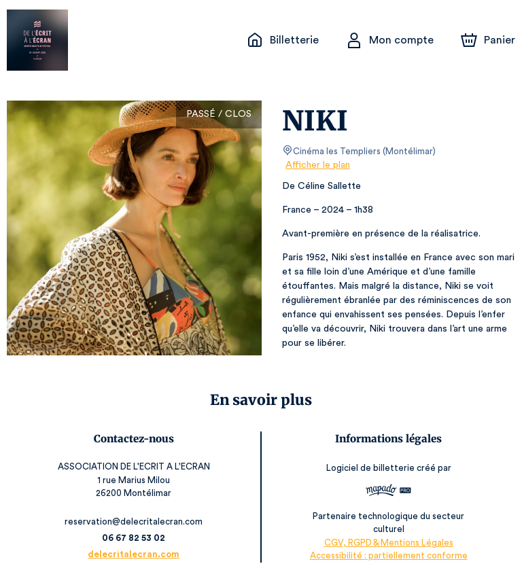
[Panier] (488, 40)
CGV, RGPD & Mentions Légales (388, 542)
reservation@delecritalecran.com (133, 521)
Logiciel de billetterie (371, 468)
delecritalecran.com (133, 554)
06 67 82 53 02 (133, 538)
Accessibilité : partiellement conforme (388, 555)
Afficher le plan (316, 165)
